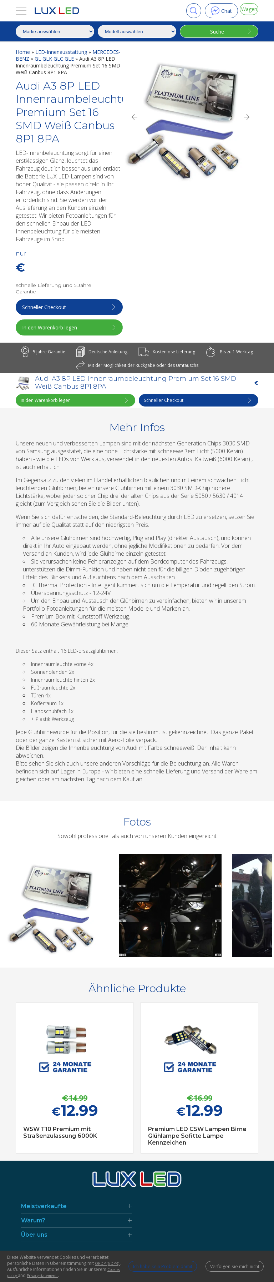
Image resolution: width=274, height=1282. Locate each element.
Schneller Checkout (46, 307)
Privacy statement (84, 1275)
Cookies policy (41, 1275)
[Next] (247, 117)
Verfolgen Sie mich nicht (231, 1263)
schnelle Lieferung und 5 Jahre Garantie (53, 288)
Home (23, 52)
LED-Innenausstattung (61, 52)
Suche (214, 31)
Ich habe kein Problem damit (145, 1263)
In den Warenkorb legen (51, 327)
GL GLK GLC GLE (55, 58)
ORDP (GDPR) (66, 1263)
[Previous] (134, 117)
